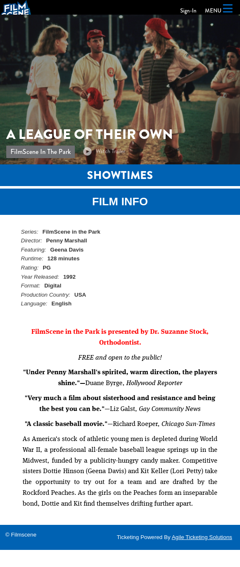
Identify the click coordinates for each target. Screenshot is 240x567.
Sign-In (188, 11)
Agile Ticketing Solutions (202, 537)
